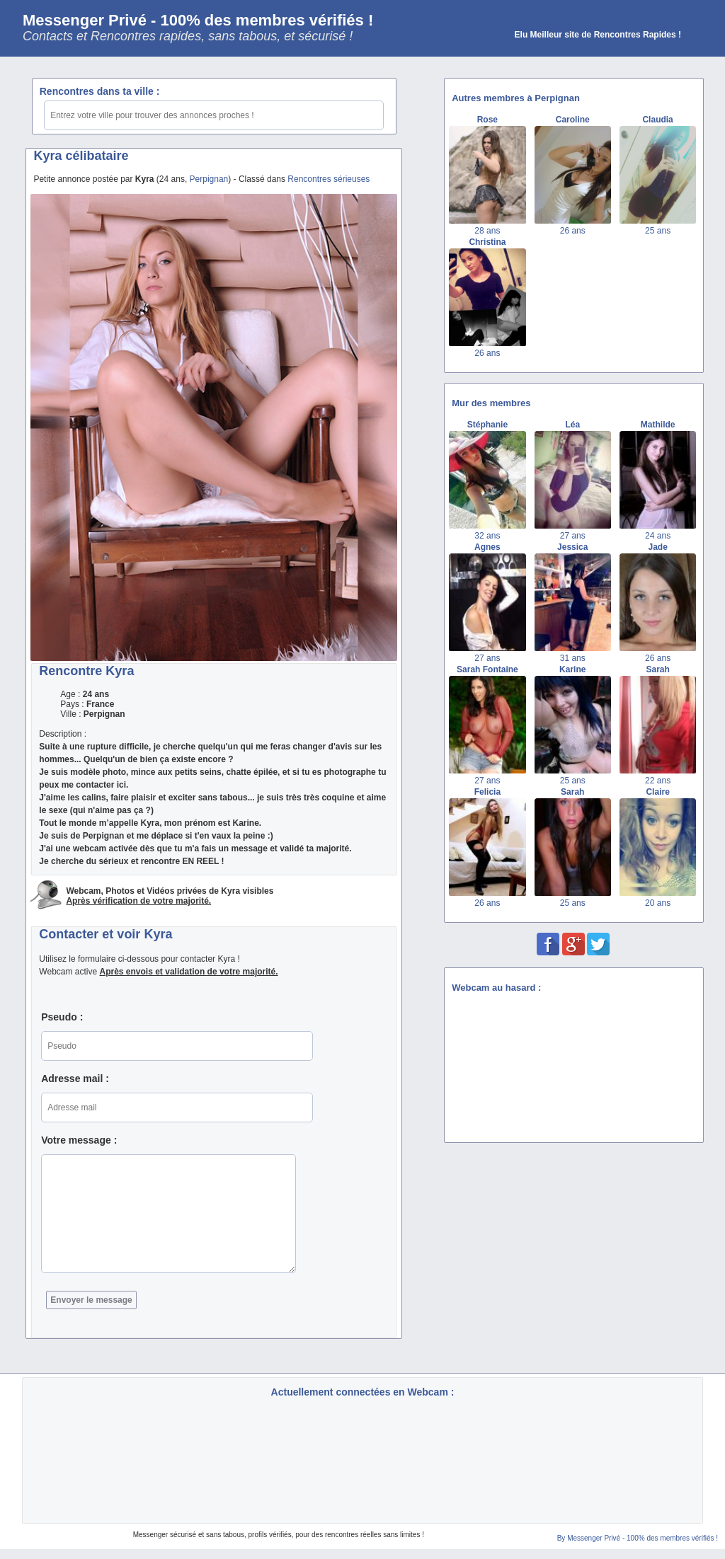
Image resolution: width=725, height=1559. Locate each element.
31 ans (573, 658)
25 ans (657, 231)
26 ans (573, 231)
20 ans (657, 903)
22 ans (657, 781)
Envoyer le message (91, 1300)
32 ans (487, 536)
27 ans (573, 536)
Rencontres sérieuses (328, 179)
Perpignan (209, 179)
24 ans (657, 536)
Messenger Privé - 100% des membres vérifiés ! (198, 20)
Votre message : (79, 1140)
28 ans (487, 231)
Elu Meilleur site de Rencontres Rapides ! (598, 35)
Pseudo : (62, 1017)
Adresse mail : (75, 1078)
